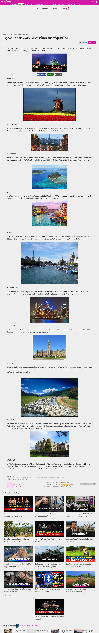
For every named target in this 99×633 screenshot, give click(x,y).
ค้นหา (55, 9)
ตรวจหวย (53, 4)
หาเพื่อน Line (39, 4)
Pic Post (46, 5)
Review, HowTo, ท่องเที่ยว (26, 626)
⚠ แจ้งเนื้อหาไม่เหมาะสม (86, 483)
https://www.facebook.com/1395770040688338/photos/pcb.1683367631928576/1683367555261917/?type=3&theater (36, 478)
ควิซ (59, 4)
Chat (32, 5)
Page (75, 5)
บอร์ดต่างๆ (45, 9)
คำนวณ (64, 4)
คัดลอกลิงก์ (92, 42)
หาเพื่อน (27, 4)
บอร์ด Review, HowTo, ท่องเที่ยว (21, 34)
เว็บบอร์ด (21, 4)
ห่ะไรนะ (21, 486)
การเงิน (70, 4)
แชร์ (83, 42)
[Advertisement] (49, 22)
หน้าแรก (14, 4)
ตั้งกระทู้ (64, 9)
